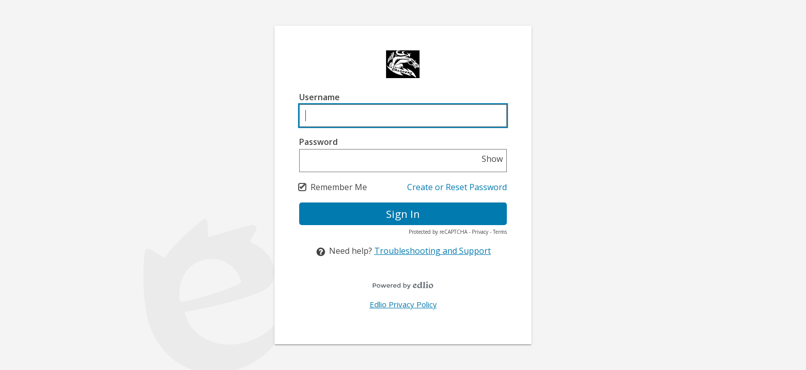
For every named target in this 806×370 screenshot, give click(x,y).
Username (319, 97)
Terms (500, 231)
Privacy (480, 231)
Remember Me (338, 187)
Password (318, 141)
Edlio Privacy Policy (403, 304)
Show (492, 158)
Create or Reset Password (457, 187)
